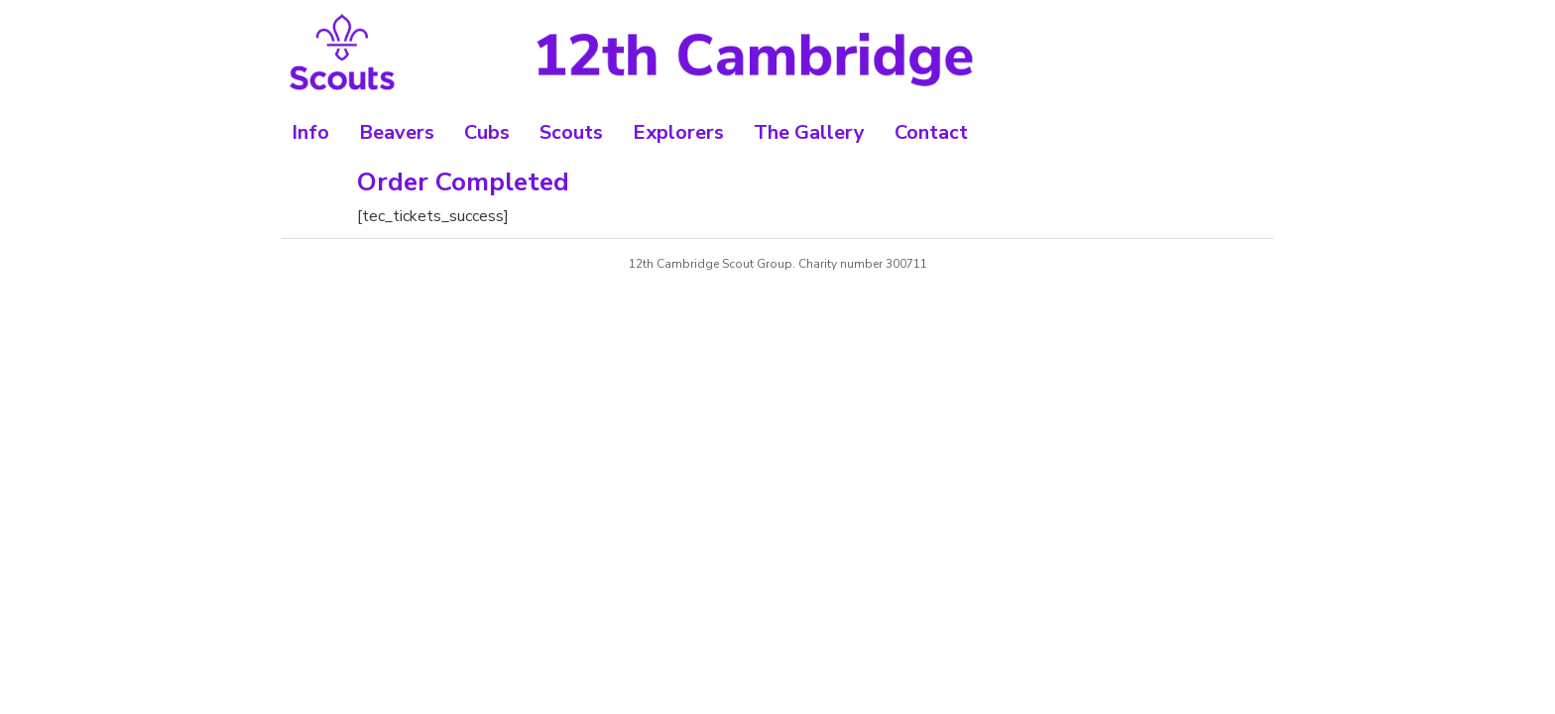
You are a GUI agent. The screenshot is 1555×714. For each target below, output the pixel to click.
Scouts (571, 132)
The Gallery (809, 132)
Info (310, 132)
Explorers (678, 132)
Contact (931, 132)
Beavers (396, 132)
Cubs (487, 132)
